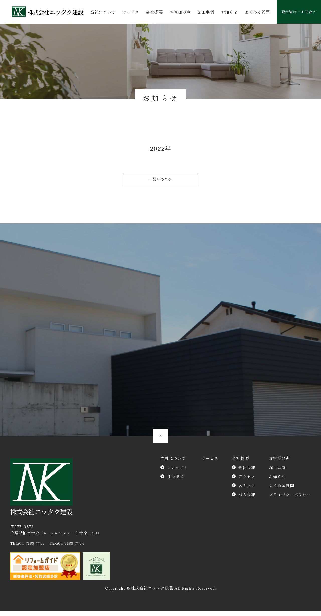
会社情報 (246, 472)
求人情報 (246, 499)
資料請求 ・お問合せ (296, 12)
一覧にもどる (160, 181)
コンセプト (177, 472)
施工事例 (203, 12)
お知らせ (226, 12)
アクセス (246, 481)
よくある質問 (253, 12)
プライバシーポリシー (290, 499)
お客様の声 (178, 12)
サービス (130, 12)
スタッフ (246, 490)
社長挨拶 (175, 481)
